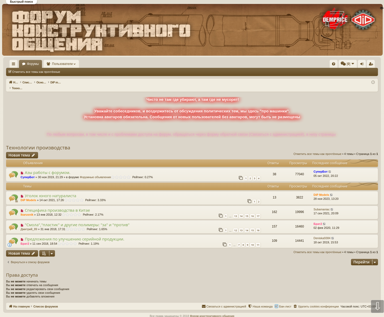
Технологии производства (38, 142)
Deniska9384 (322, 232)
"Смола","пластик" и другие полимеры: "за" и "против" (77, 219)
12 (235, 224)
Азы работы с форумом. (47, 166)
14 (241, 210)
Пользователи (78, 64)
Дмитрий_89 (29, 223)
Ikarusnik (27, 209)
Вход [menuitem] (325, 65)
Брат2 (318, 218)
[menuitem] (254, 64)
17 (258, 210)
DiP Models (28, 194)
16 (252, 210)
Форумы (48, 64)
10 (252, 239)
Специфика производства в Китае (57, 204)
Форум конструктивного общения (212, 310)
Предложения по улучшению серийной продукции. (74, 233)
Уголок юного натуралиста (50, 190)
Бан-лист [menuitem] (285, 300)
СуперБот (28, 171)
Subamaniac (322, 203)
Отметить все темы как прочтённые (36, 71)
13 (235, 210)
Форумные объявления (95, 171)
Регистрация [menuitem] (334, 65)
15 (246, 210)
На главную (21, 64)
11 (258, 239)
